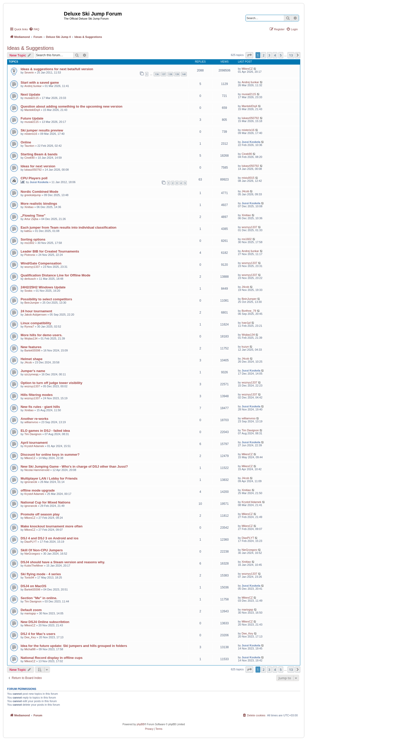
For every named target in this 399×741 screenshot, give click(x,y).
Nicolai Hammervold (36, 469)
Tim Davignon (32, 434)
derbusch (30, 278)
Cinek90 (29, 157)
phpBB (140, 724)
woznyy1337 (249, 227)
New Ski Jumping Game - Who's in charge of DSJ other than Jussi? (74, 466)
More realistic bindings (39, 203)
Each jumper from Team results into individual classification (68, 227)
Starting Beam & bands (39, 154)
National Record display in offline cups (51, 658)
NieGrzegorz (32, 553)
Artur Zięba (31, 218)
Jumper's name (33, 371)
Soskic (28, 290)
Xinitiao (29, 207)
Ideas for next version (38, 166)
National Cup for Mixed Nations (45, 502)
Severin (29, 72)
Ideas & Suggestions (30, 48)
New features (31, 347)
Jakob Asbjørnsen (35, 314)
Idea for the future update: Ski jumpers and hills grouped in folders (74, 646)
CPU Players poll (34, 178)
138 (170, 74)
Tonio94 (29, 577)
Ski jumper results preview (42, 130)
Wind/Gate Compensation (41, 263)
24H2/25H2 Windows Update (43, 287)
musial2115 (31, 97)
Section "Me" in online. (39, 598)
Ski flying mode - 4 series (41, 574)
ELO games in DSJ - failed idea (45, 431)
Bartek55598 (32, 350)
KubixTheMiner (33, 565)
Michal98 (30, 649)
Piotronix (29, 254)
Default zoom (31, 610)
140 (184, 74)
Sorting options (33, 239)
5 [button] (281, 55)
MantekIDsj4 (32, 109)
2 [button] (263, 55)
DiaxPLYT (30, 541)
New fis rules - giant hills (40, 407)
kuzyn (245, 346)
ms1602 (29, 242)
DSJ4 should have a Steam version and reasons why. (63, 562)
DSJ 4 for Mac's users (38, 634)
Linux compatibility (36, 323)
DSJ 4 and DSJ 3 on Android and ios (49, 538)
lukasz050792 (250, 118)
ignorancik (30, 481)
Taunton (29, 145)
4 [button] (275, 55)
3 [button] (269, 55)
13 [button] (291, 55)
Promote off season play (40, 514)
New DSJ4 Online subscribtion (45, 622)
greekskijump (32, 195)
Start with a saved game (40, 82)
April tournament (34, 442)
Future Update (32, 118)
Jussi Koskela (251, 141)
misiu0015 (248, 177)
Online (26, 142)
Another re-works (34, 419)
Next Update (30, 94)
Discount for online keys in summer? (50, 454)
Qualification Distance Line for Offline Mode (55, 275)
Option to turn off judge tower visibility (51, 383)
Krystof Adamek (34, 446)
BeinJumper (31, 302)
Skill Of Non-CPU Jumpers (42, 550)
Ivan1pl (246, 322)
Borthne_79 (249, 310)
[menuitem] (34, 29)
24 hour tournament (36, 311)
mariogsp (30, 613)
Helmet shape (31, 359)
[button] (249, 55)
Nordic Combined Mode (39, 192)
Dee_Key (30, 637)
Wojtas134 (31, 338)
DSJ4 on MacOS (33, 586)
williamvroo (31, 422)
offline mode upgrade (38, 490)
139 (177, 74)
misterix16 (30, 133)
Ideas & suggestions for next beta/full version (57, 69)
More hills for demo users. (41, 335)
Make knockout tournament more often (51, 526)
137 (163, 74)
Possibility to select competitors (46, 299)
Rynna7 (29, 326)
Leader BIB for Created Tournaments (50, 251)
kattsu (28, 230)
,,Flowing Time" (33, 215)
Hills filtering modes (37, 395)
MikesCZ (247, 68)
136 (157, 74)
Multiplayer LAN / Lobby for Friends (49, 478)
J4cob (245, 191)
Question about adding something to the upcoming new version (71, 106)
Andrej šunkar (33, 85)
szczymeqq (31, 374)
